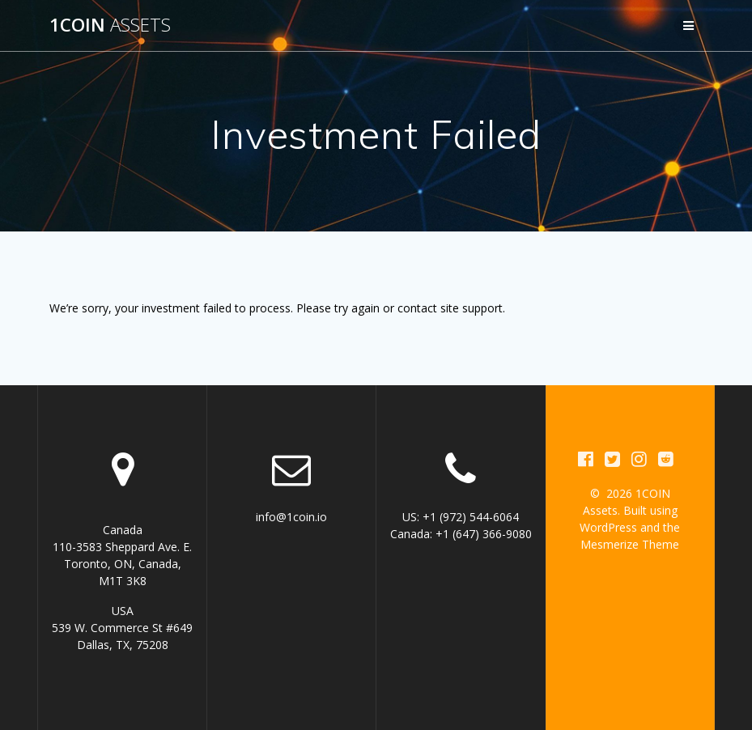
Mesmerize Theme (629, 544)
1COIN (110, 25)
